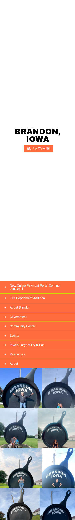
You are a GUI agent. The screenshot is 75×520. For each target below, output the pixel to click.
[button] (37, 287)
